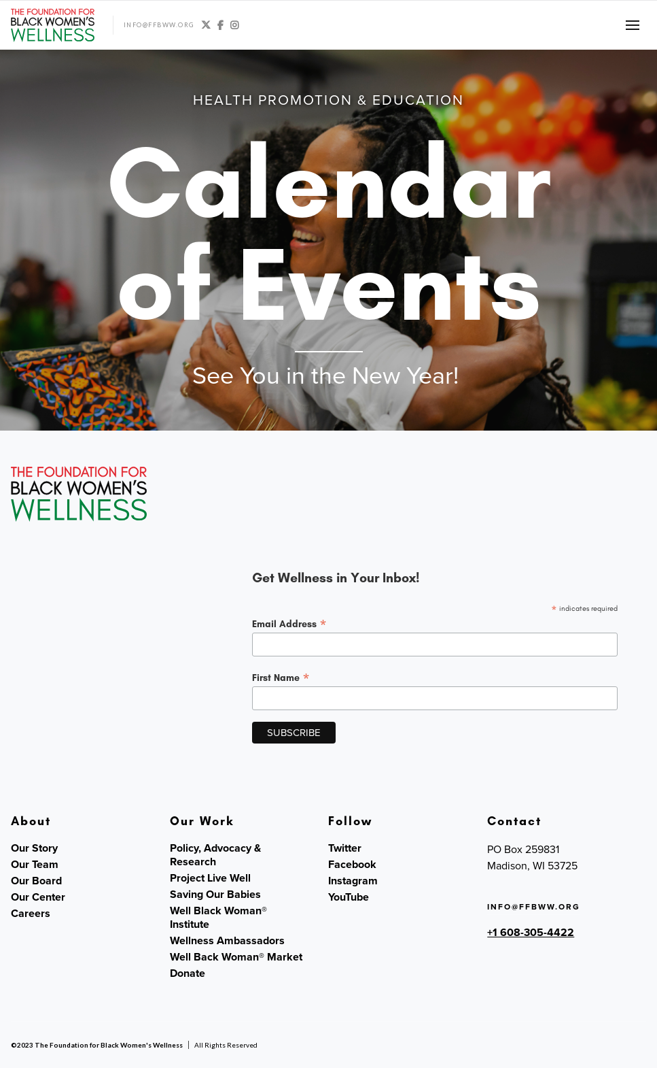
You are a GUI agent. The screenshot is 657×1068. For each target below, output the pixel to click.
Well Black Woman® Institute (218, 917)
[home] (52, 25)
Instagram (353, 881)
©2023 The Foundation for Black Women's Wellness (97, 1045)
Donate (187, 973)
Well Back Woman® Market (236, 957)
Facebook (352, 864)
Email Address (289, 624)
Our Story (34, 848)
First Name (281, 677)
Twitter (344, 848)
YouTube (348, 897)
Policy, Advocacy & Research (215, 855)
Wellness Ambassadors (227, 941)
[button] (632, 25)
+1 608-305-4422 (530, 932)
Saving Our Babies (215, 894)
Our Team (34, 864)
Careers (30, 913)
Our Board (36, 881)
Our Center (38, 897)
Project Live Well (210, 878)
